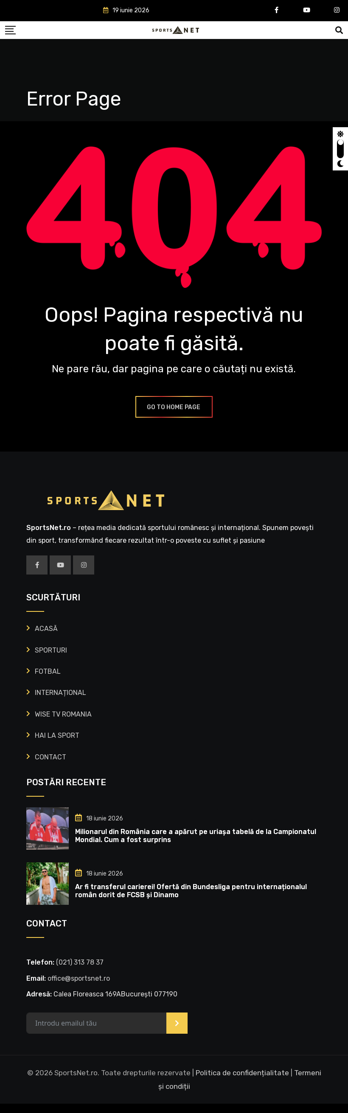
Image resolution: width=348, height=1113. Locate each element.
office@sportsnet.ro (79, 987)
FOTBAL (48, 680)
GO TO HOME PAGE (174, 416)
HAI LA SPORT (57, 744)
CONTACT (50, 766)
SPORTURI (51, 659)
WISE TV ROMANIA (63, 723)
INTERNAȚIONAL (60, 702)
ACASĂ (46, 638)
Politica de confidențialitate (242, 1081)
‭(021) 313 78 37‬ (80, 971)
